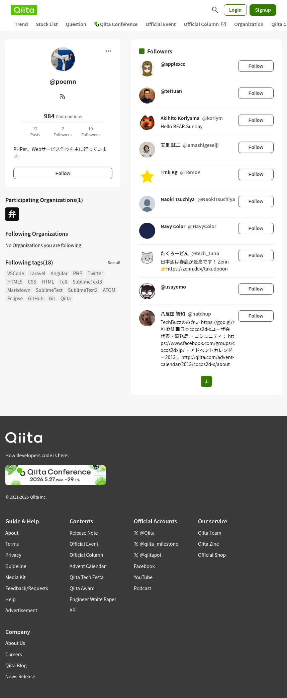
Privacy (13, 554)
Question (76, 24)
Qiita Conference (116, 24)
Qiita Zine (208, 543)
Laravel (37, 273)
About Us (15, 643)
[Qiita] (24, 10)
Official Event (161, 24)
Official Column (205, 24)
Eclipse (15, 298)
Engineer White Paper (93, 599)
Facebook (144, 566)
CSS (32, 281)
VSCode (15, 273)
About (11, 532)
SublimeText (49, 290)
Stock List (47, 24)
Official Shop (212, 554)
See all (114, 262)
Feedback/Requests (26, 588)
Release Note (84, 532)
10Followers (91, 131)
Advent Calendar (88, 566)
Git (52, 298)
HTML (47, 281)
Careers (13, 654)
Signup (263, 9)
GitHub (35, 298)
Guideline (15, 566)
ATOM (109, 290)
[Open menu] (108, 51)
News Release (20, 676)
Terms (12, 543)
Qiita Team (209, 532)
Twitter (95, 273)
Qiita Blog (16, 665)
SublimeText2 (82, 290)
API (73, 610)
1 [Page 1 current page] (206, 381)
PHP (77, 273)
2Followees (63, 131)
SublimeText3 (87, 281)
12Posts (35, 131)
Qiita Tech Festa (87, 577)
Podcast (142, 588)
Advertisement (21, 610)
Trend (21, 24)
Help (10, 599)
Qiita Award (82, 588)
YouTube (143, 577)
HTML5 (14, 281)
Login (235, 9)
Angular (59, 273)
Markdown (18, 290)
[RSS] (63, 96)
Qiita (66, 298)
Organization (248, 24)
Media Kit (15, 577)
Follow (63, 173)
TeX (63, 281)
